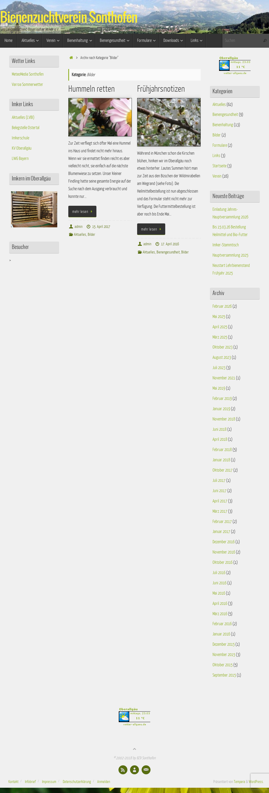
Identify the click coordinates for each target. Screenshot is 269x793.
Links (216, 155)
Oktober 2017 (222, 470)
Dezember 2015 (224, 644)
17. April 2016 (170, 244)
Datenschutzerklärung (77, 782)
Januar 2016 (221, 634)
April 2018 (220, 439)
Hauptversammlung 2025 (230, 255)
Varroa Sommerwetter (27, 84)
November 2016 (224, 552)
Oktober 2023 (222, 347)
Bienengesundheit (168, 252)
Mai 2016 (219, 593)
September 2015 (224, 675)
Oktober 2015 (222, 665)
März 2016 (220, 613)
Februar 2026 (222, 306)
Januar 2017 (221, 531)
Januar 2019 (221, 409)
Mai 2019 (219, 388)
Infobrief (30, 782)
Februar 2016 (222, 623)
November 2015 (224, 654)
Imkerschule (20, 138)
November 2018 (224, 419)
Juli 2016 (219, 572)
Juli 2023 (219, 367)
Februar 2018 (222, 449)
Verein (217, 176)
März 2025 (220, 337)
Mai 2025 (219, 316)
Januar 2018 (221, 460)
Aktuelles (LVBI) (23, 117)
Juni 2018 (219, 429)
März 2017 (220, 511)
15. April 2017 (101, 226)
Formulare (220, 145)
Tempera (239, 782)
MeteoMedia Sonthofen (28, 74)
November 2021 (224, 378)
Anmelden (103, 782)
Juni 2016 (219, 583)
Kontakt (13, 782)
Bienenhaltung (223, 125)
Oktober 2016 (222, 562)
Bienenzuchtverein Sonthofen (68, 18)
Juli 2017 (219, 480)
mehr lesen (83, 211)
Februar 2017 (222, 521)
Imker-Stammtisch (226, 245)
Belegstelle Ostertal (25, 127)
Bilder (91, 234)
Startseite (219, 166)
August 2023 (222, 357)
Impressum (49, 782)
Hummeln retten (91, 89)
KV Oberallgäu (22, 148)
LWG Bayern (20, 158)
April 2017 (220, 501)
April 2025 (220, 327)
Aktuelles (80, 234)
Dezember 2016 (224, 542)
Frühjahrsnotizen (161, 89)
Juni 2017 (219, 490)
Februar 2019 (222, 398)
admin (78, 226)
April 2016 (220, 603)
